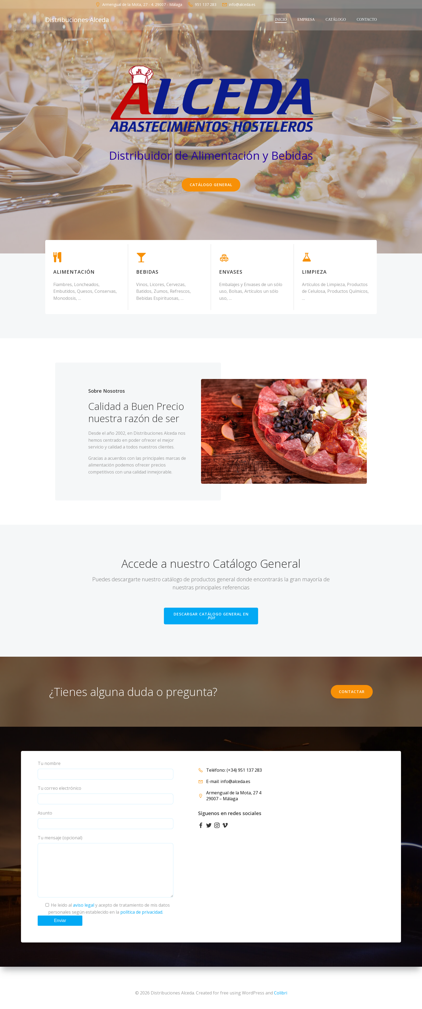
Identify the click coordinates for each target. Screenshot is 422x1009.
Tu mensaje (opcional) (105, 871)
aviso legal (83, 916)
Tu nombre (105, 770)
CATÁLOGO (336, 20)
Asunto (105, 819)
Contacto (367, 20)
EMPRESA (306, 20)
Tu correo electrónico (105, 794)
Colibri (280, 993)
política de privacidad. (141, 923)
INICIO (281, 20)
